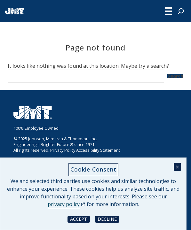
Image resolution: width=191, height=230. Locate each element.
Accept (80, 219)
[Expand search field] (181, 11)
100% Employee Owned (36, 128)
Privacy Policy (62, 150)
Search (175, 76)
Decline (108, 219)
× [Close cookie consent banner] (177, 167)
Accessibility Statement (98, 150)
